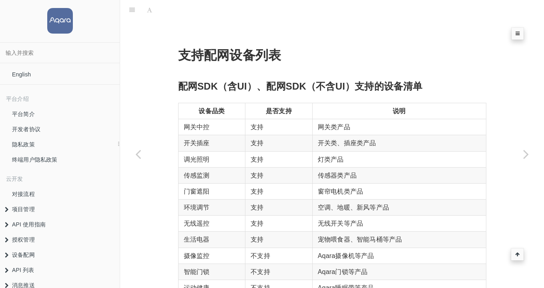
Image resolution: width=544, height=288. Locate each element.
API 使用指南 (25, 224)
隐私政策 (23, 144)
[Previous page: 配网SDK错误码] (138, 154)
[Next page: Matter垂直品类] (526, 154)
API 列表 (19, 270)
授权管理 (20, 239)
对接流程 (23, 194)
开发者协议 (26, 129)
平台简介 (23, 114)
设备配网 (20, 255)
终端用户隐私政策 (35, 159)
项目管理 (20, 209)
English (21, 74)
